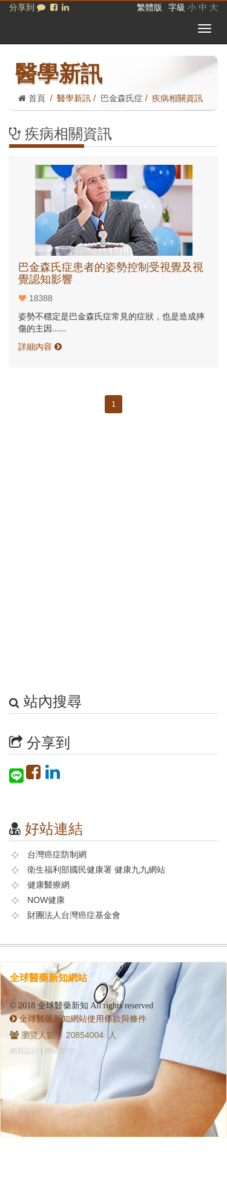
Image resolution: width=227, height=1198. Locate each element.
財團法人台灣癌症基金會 (73, 915)
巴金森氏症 (121, 98)
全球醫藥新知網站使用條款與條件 (78, 1018)
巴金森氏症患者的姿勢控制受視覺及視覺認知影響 (110, 273)
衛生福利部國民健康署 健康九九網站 (96, 869)
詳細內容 (40, 346)
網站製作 (59, 1051)
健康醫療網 (48, 885)
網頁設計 (24, 1051)
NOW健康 (46, 900)
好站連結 (54, 828)
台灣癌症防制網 (57, 854)
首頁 (31, 98)
